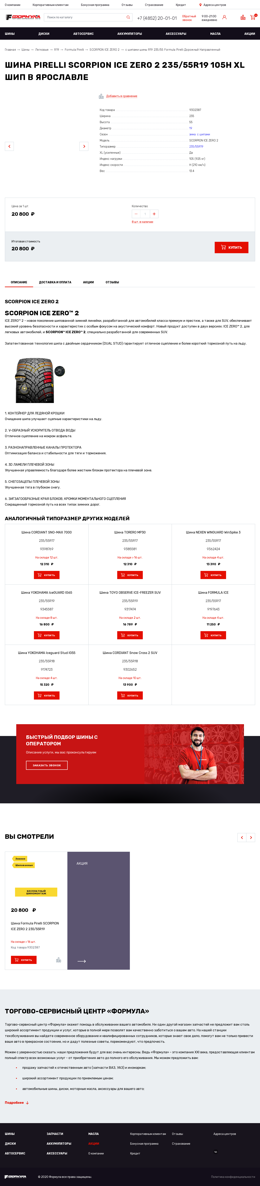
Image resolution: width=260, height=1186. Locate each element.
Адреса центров (215, 5)
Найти (129, 17)
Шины (10, 34)
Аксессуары (176, 34)
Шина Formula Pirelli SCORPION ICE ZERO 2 (35, 926)
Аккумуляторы (129, 34)
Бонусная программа (95, 5)
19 (190, 128)
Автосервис (83, 34)
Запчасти (55, 1134)
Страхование (154, 5)
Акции (249, 34)
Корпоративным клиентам (50, 5)
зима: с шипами (199, 134)
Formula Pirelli (74, 49)
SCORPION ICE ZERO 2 (104, 49)
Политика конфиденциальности (233, 1177)
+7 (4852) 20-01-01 (157, 18)
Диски (43, 34)
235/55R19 (196, 146)
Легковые (42, 49)
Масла (215, 34)
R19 (56, 49)
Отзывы (127, 5)
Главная (10, 49)
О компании (12, 5)
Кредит (181, 5)
